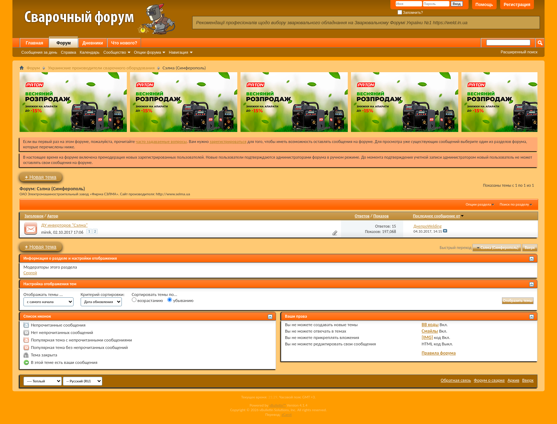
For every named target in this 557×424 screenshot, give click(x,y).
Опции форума (147, 52)
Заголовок (34, 215)
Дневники (92, 43)
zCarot (287, 414)
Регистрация (517, 4)
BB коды (430, 324)
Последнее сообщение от (438, 215)
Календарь (89, 52)
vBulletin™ (277, 405)
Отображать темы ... (43, 294)
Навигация (178, 52)
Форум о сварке (489, 380)
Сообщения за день (39, 52)
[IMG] (427, 337)
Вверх (530, 247)
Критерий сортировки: (103, 294)
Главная (34, 43)
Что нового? (124, 43)
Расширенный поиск (519, 52)
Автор (52, 215)
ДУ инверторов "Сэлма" (64, 225)
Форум (63, 43)
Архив (513, 380)
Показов (381, 215)
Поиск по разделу (514, 204)
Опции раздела (478, 204)
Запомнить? (410, 13)
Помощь (484, 4)
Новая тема (40, 177)
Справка (68, 52)
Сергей (30, 272)
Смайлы (430, 331)
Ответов (362, 215)
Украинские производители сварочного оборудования (101, 67)
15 (394, 226)
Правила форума (439, 353)
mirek (46, 232)
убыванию (180, 300)
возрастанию (147, 300)
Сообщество (114, 52)
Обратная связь (456, 380)
